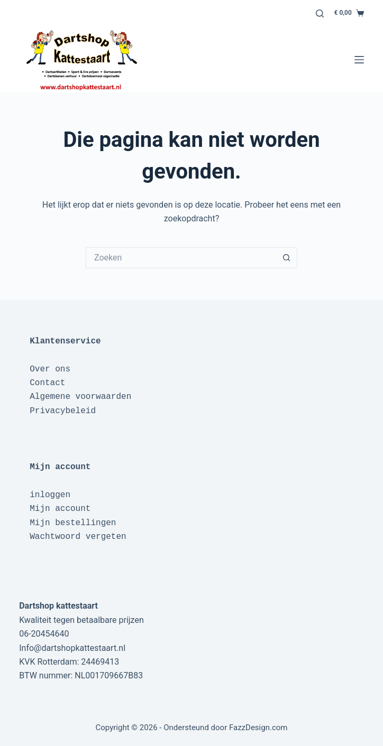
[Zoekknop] (286, 257)
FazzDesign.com (258, 727)
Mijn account (60, 509)
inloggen (50, 495)
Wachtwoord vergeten (78, 537)
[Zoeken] (320, 13)
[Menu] (359, 59)
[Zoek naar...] (181, 257)
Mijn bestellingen (73, 523)
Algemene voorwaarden (80, 397)
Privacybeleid (63, 411)
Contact (47, 383)
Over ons (50, 369)
